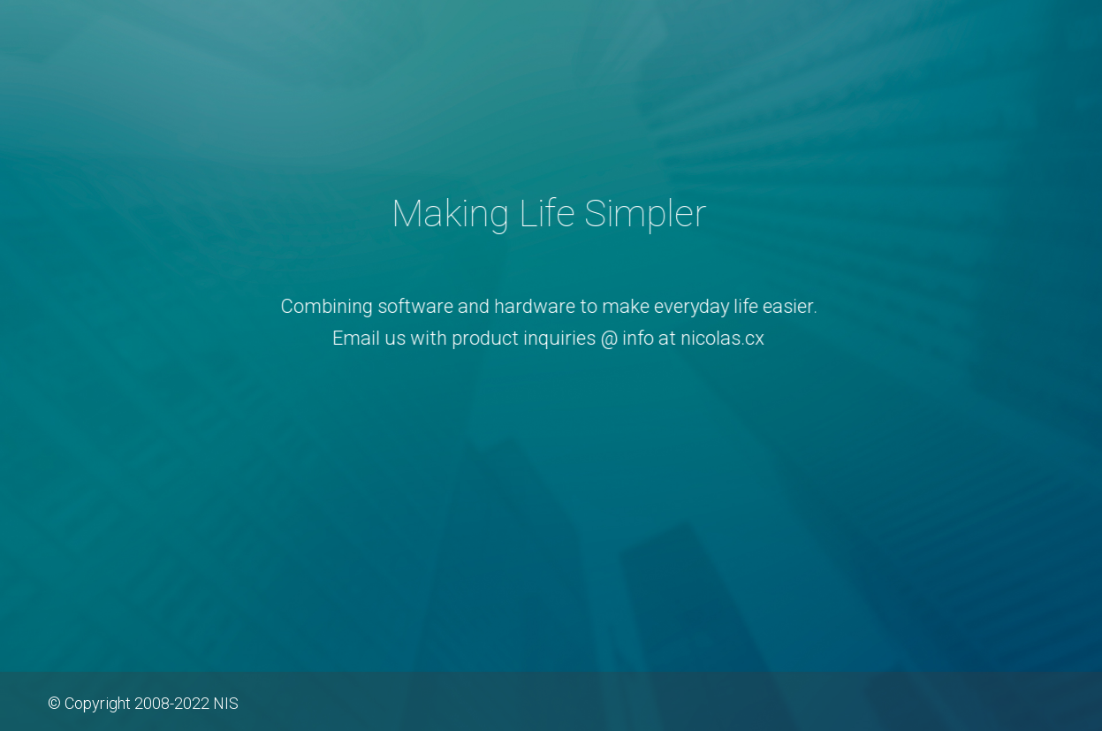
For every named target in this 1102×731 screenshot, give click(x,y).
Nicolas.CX (551, 115)
